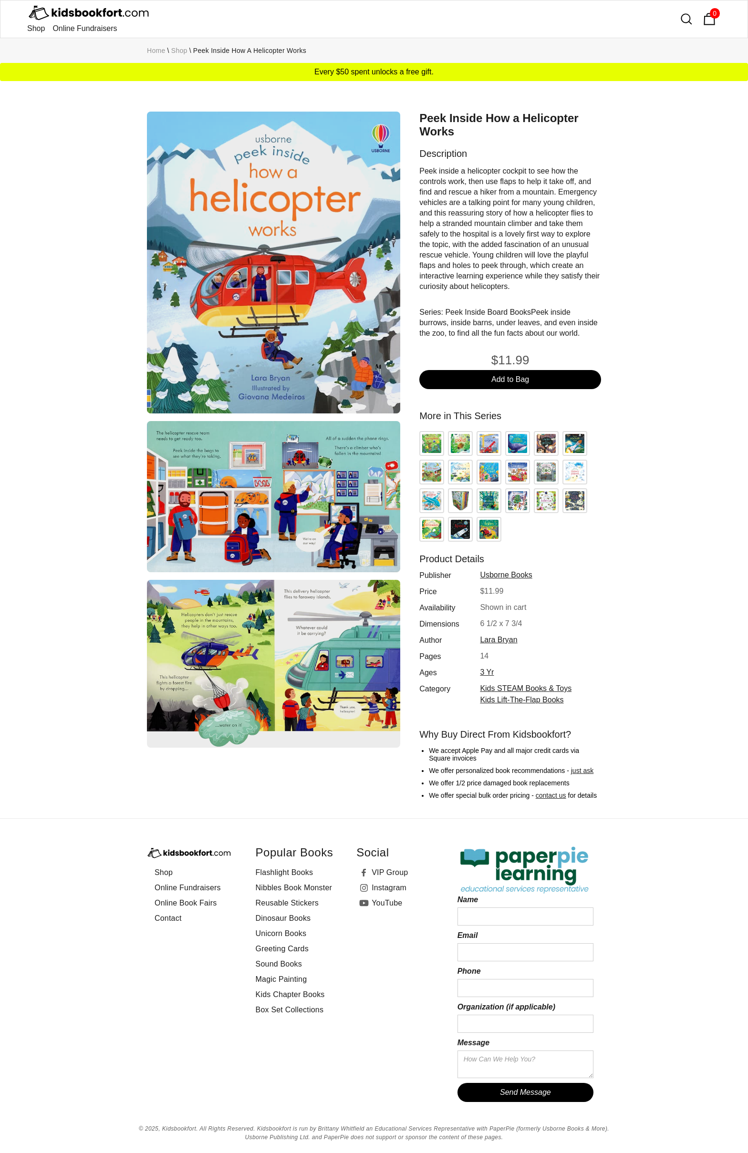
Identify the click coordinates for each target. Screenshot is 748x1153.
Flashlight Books (284, 872)
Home (156, 50)
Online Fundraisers (84, 28)
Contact (168, 918)
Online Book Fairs (186, 903)
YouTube (387, 903)
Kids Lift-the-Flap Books (521, 700)
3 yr (487, 672)
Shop (36, 28)
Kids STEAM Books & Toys (525, 688)
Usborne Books (506, 575)
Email (467, 935)
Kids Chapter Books (290, 994)
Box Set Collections (290, 1010)
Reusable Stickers (287, 903)
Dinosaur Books (283, 918)
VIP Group (390, 872)
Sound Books (279, 964)
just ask (582, 770)
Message (473, 1043)
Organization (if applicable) (506, 1007)
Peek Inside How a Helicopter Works (249, 50)
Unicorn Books (281, 933)
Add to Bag (510, 379)
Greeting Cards (282, 949)
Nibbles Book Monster (294, 888)
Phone (469, 971)
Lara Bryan (498, 640)
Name (467, 900)
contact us (551, 795)
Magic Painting (281, 979)
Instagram (389, 888)
